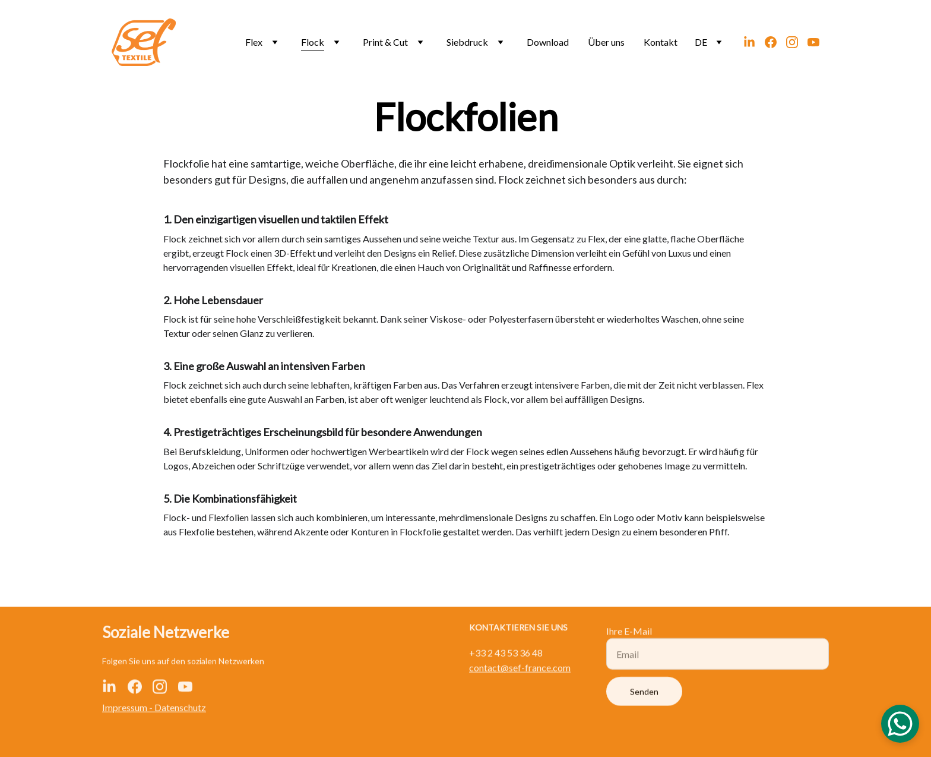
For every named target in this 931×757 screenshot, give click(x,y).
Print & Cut (385, 42)
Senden (644, 697)
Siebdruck (467, 42)
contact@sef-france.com (520, 668)
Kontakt (660, 42)
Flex (253, 42)
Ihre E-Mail (629, 636)
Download (548, 42)
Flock (312, 42)
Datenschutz (180, 708)
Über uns (606, 42)
